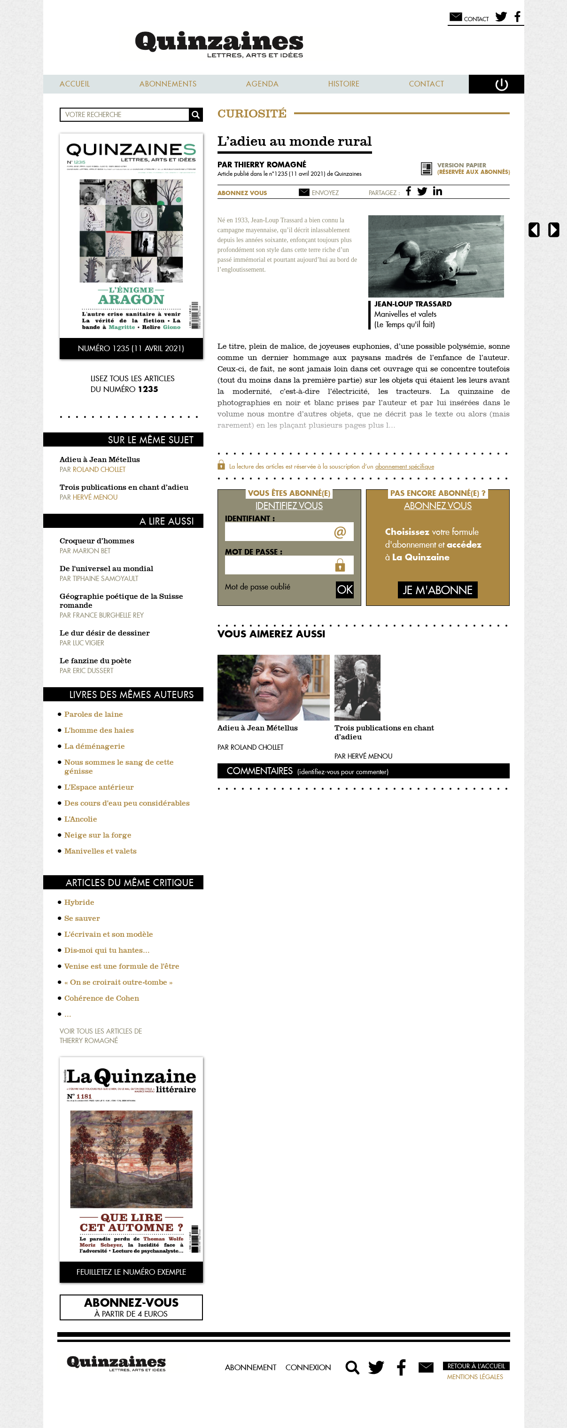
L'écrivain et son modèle (108, 935)
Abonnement (250, 1367)
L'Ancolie (80, 820)
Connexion (308, 1367)
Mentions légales (475, 1377)
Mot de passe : (253, 552)
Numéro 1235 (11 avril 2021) (131, 348)
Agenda (262, 83)
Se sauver (82, 919)
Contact (426, 83)
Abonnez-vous (131, 1302)
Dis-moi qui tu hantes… (107, 951)
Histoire (344, 83)
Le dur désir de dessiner (105, 633)
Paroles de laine (93, 715)
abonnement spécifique (404, 466)
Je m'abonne (438, 590)
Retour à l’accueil (476, 1366)
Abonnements (168, 83)
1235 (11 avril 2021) (300, 173)
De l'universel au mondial (106, 569)
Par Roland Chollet (250, 747)
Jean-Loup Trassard (413, 303)
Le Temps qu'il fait (405, 324)
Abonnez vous (242, 192)
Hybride (79, 903)
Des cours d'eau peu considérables (127, 804)
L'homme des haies (99, 731)
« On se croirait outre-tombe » (118, 983)
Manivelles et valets (100, 851)
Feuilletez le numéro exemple (131, 1272)
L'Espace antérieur (99, 788)
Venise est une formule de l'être (121, 967)
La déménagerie (94, 747)
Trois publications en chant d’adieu (124, 488)
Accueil (75, 83)
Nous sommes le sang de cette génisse (119, 767)
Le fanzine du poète (96, 661)
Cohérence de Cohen (101, 999)
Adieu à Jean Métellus (100, 460)
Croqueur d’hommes (97, 541)
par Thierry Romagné (261, 164)
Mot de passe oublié (257, 586)
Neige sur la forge (98, 836)
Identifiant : (250, 518)
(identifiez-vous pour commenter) (342, 772)
